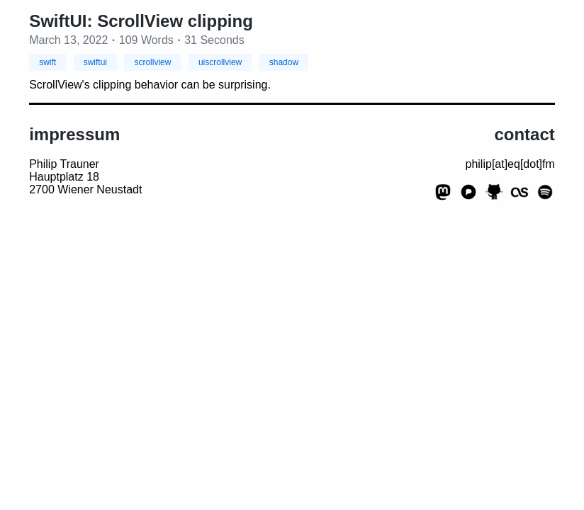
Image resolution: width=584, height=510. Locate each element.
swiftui (95, 62)
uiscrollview (220, 62)
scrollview (152, 62)
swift (47, 62)
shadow (283, 62)
